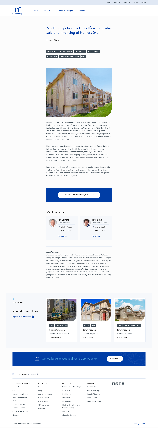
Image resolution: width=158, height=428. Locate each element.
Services (35, 11)
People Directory (93, 394)
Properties (48, 11)
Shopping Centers (69, 415)
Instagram (116, 384)
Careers (125, 3)
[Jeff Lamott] (63, 220)
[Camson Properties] (95, 320)
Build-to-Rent (67, 391)
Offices (82, 11)
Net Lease (66, 412)
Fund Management (44, 394)
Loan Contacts (92, 398)
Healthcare (66, 394)
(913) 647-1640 (66, 231)
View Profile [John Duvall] (96, 236)
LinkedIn (120, 384)
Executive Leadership (20, 394)
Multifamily (52, 57)
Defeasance (41, 409)
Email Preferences (94, 402)
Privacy (136, 424)
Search (143, 3)
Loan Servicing (43, 402)
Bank (84, 57)
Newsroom (16, 415)
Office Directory (93, 391)
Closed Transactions (20, 412)
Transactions (23, 374)
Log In (109, 3)
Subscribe (114, 359)
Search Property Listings (71, 387)
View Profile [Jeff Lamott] (62, 236)
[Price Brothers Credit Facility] (61, 320)
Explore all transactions (21, 317)
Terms (143, 424)
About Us (16, 387)
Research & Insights (66, 11)
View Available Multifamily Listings (78, 195)
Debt (39, 387)
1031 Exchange (43, 405)
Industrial (66, 398)
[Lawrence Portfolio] (129, 320)
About (116, 3)
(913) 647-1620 (100, 231)
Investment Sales (43, 398)
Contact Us (91, 387)
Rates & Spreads (18, 408)
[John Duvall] (97, 220)
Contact (135, 3)
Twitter (123, 384)
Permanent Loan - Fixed (69, 57)
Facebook (113, 384)
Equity (39, 391)
